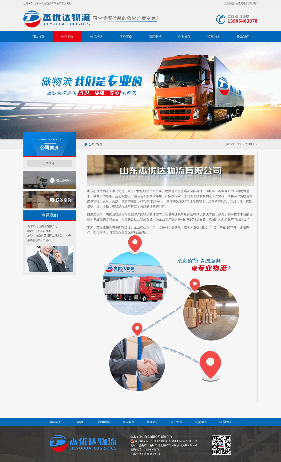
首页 (239, 144)
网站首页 (38, 36)
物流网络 (241, 3)
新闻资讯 (155, 36)
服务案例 (126, 36)
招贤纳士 (213, 36)
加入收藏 (229, 3)
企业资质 (184, 36)
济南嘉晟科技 (152, 453)
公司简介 (67, 36)
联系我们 (252, 3)
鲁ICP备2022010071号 (185, 441)
